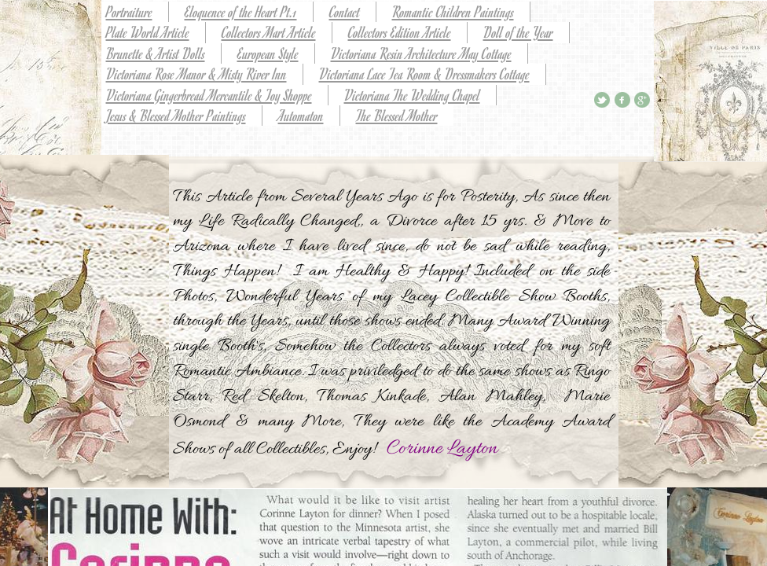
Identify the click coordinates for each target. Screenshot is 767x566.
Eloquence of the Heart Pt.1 (241, 11)
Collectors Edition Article (399, 32)
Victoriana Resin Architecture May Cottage (421, 53)
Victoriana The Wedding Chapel (412, 95)
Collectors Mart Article (269, 32)
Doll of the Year (518, 32)
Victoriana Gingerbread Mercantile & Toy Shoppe (209, 95)
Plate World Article (147, 32)
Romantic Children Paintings (453, 11)
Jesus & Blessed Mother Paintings (176, 115)
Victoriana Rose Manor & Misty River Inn (196, 73)
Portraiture (129, 11)
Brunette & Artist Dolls (155, 53)
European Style (268, 53)
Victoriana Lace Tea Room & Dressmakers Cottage (424, 73)
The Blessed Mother (397, 115)
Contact (344, 11)
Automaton (301, 115)
